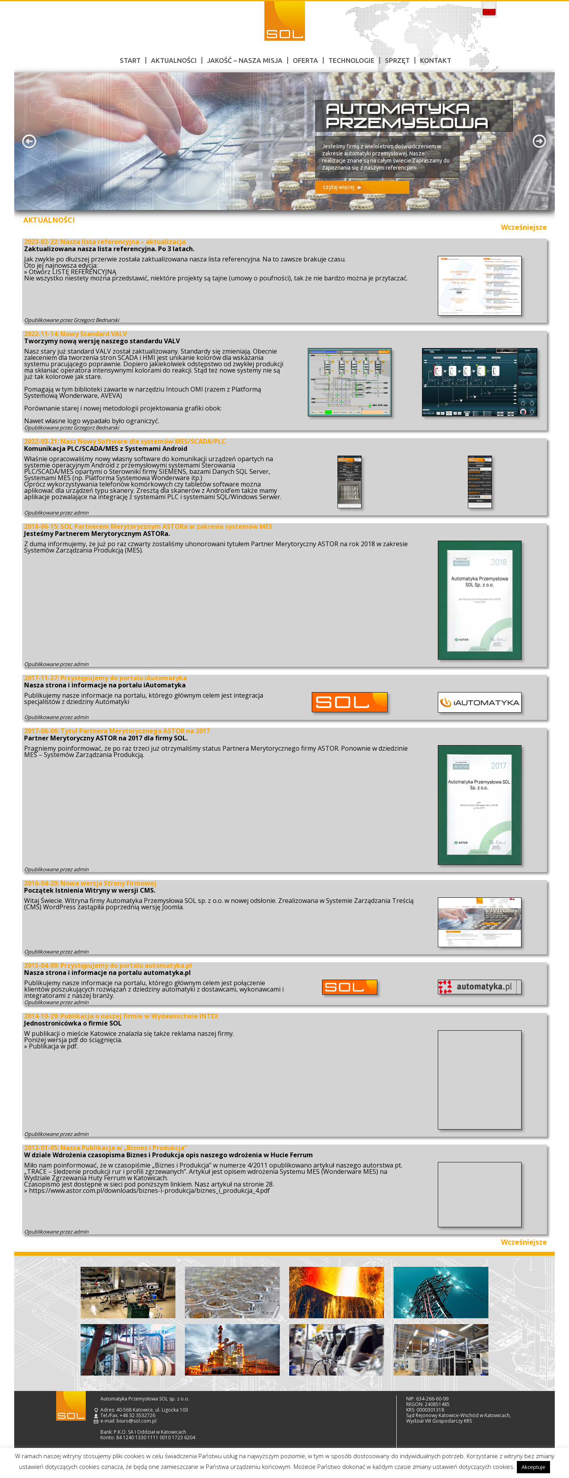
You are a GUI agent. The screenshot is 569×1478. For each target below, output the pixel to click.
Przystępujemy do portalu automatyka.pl (126, 965)
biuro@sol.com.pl (136, 1420)
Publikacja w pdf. (53, 1046)
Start (130, 60)
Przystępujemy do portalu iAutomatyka (123, 678)
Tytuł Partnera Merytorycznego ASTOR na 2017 (135, 731)
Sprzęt (397, 60)
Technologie (351, 60)
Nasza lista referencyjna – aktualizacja (123, 241)
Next (540, 141)
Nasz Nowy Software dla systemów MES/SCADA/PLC (143, 441)
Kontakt (435, 60)
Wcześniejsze (524, 227)
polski (489, 9)
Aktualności (174, 60)
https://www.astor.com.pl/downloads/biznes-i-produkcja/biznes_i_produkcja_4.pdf (149, 1190)
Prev (29, 141)
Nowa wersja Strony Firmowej (108, 883)
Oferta (305, 60)
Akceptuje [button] (533, 1466)
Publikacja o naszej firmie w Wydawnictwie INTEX (139, 1016)
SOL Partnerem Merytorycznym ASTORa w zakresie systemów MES (166, 526)
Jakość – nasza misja (245, 60)
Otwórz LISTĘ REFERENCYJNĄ (72, 271)
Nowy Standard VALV (93, 333)
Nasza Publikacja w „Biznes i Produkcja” (123, 1147)
